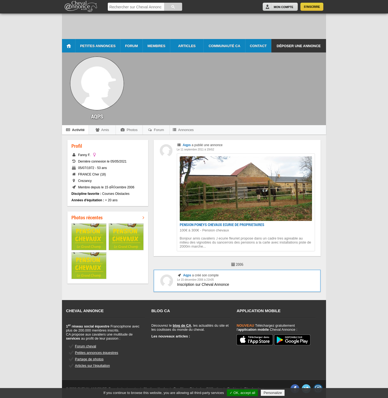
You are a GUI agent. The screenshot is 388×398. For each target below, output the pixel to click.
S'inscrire (312, 6)
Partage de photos (89, 359)
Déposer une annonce (299, 46)
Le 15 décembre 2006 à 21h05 (195, 279)
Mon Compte (283, 7)
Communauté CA (224, 46)
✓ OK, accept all (242, 393)
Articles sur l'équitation (92, 366)
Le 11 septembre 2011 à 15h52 (195, 149)
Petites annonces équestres (96, 353)
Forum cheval (85, 346)
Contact (258, 46)
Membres (156, 46)
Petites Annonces (98, 46)
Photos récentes (107, 217)
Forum (131, 46)
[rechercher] (135, 7)
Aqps (187, 145)
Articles (187, 46)
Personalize (273, 393)
